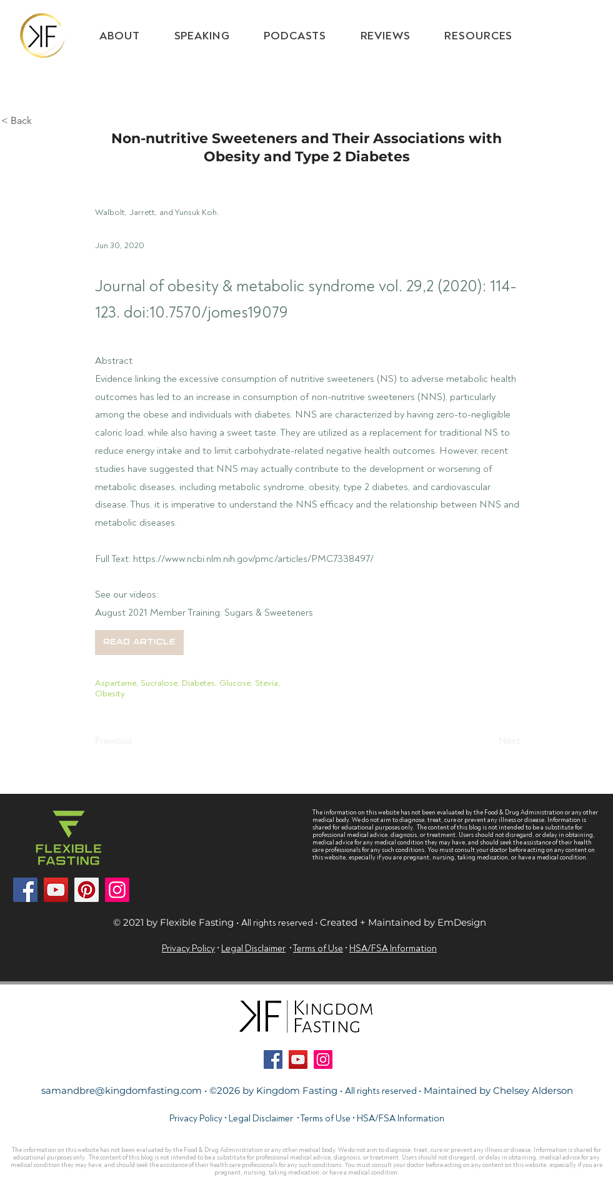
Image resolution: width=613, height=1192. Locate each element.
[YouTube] (56, 890)
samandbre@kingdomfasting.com (121, 1090)
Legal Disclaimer (253, 948)
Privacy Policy (188, 948)
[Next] (488, 740)
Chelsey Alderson (533, 1090)
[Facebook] (25, 890)
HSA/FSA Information (400, 1118)
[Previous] (136, 740)
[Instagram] (117, 890)
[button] (478, 36)
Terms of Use (326, 1118)
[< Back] (42, 121)
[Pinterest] (86, 890)
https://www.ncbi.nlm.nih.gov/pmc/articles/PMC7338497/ (253, 559)
